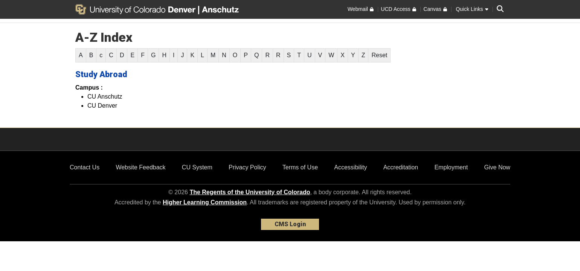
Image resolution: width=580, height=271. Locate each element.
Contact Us (84, 167)
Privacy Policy (247, 167)
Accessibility (350, 167)
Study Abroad (101, 74)
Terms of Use (300, 167)
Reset (379, 55)
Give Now (497, 167)
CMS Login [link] (290, 224)
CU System (197, 167)
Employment (451, 167)
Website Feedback (140, 167)
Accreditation (400, 167)
